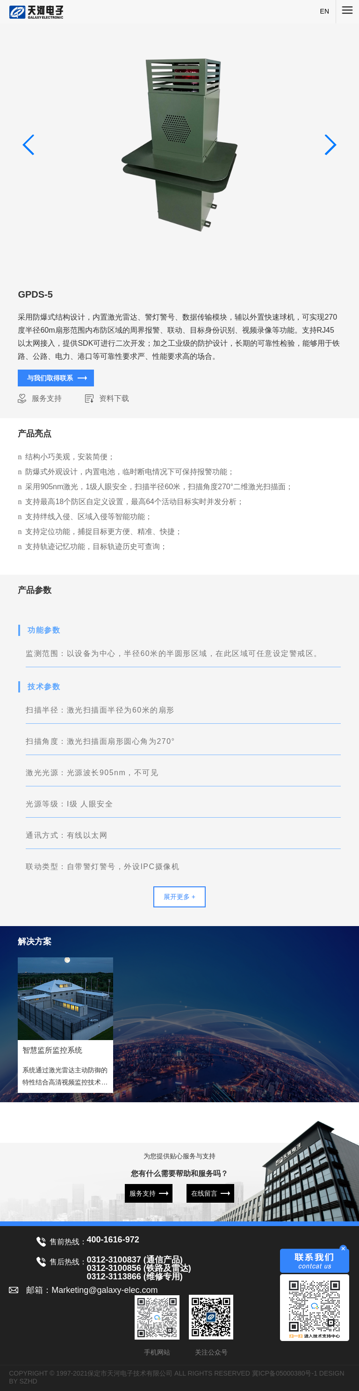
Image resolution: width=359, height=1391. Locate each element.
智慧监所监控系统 (52, 1050)
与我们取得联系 (50, 378)
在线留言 (204, 1193)
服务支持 (47, 398)
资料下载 (114, 398)
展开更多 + (179, 896)
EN (324, 11)
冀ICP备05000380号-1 (284, 1373)
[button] (330, 145)
